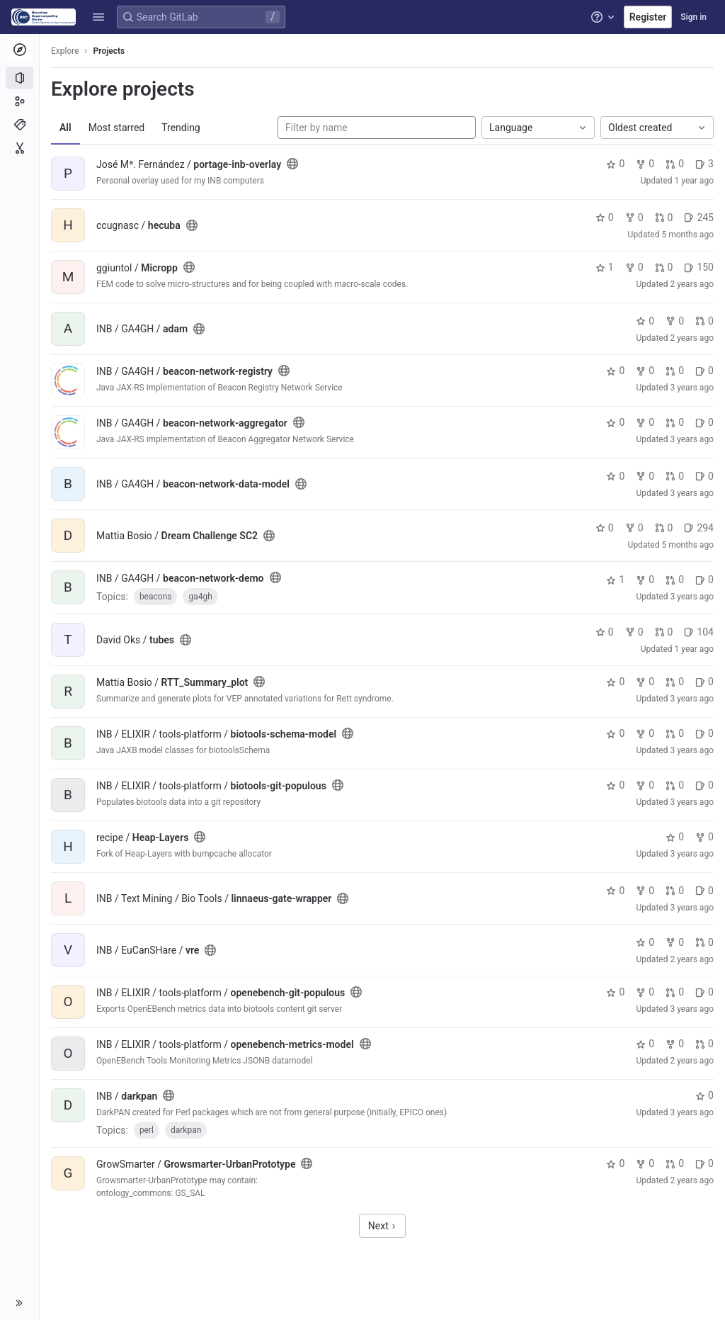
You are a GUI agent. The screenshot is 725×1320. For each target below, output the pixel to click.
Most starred (117, 127)
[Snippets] (19, 148)
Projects (109, 51)
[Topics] (19, 124)
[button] (98, 17)
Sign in (693, 17)
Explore (65, 51)
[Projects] (19, 78)
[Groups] (19, 101)
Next (382, 1225)
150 (699, 267)
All (65, 127)
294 (699, 528)
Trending (180, 127)
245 (699, 217)
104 (699, 632)
